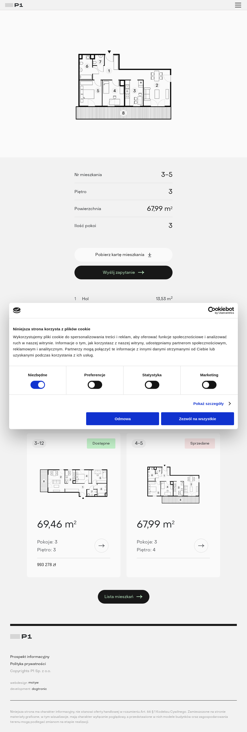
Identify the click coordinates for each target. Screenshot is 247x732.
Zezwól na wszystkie (197, 419)
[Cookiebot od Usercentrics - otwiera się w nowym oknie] (212, 310)
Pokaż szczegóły (208, 403)
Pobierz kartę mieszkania (123, 254)
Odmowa (123, 419)
